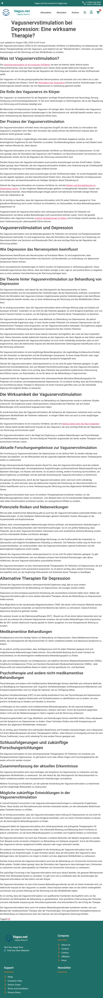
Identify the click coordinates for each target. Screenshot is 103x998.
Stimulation (46, 12)
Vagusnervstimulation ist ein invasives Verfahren (27, 64)
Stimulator (61, 12)
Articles (75, 12)
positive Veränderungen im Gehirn (51, 218)
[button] (85, 12)
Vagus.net (22, 11)
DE (9, 919)
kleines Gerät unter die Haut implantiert (81, 424)
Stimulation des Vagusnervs (51, 82)
